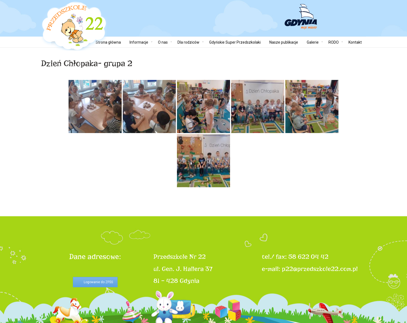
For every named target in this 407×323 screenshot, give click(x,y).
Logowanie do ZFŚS (98, 282)
